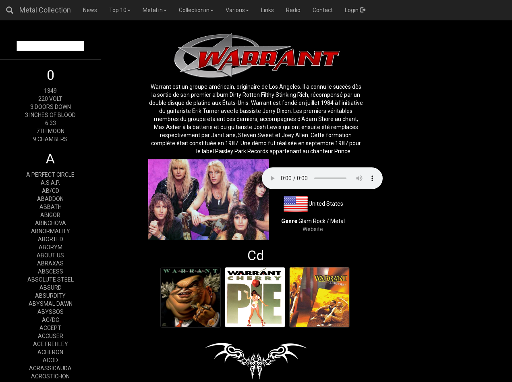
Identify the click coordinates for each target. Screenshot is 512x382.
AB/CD (50, 191)
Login (355, 10)
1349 (50, 91)
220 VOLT (50, 99)
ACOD (50, 360)
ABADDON (50, 199)
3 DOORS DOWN (50, 107)
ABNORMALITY (50, 231)
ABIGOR (50, 215)
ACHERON (50, 352)
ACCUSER (50, 336)
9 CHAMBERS (50, 139)
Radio (293, 10)
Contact (323, 10)
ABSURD (50, 287)
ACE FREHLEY (50, 344)
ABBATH (50, 207)
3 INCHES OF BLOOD (50, 115)
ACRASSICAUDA (50, 368)
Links (267, 10)
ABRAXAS (50, 263)
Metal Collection (45, 10)
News (90, 10)
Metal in (155, 10)
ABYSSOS (50, 312)
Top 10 (120, 10)
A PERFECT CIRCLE (50, 174)
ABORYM (50, 247)
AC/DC (50, 320)
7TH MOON (50, 131)
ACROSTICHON (50, 376)
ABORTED (50, 239)
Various (237, 10)
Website (313, 229)
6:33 (50, 123)
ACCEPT (50, 328)
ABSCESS (50, 271)
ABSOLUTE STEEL (50, 279)
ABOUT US (50, 255)
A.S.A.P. (50, 183)
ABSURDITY (50, 295)
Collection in (196, 10)
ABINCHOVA (50, 223)
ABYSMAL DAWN (51, 304)
